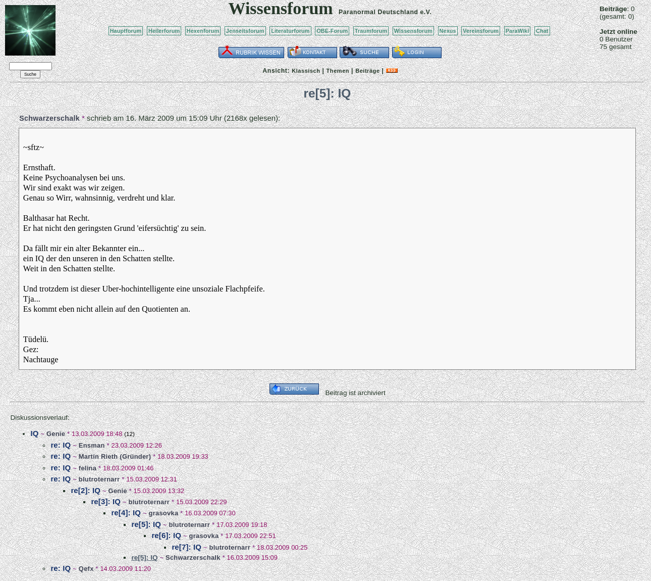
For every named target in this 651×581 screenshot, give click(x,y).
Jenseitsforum (245, 31)
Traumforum (371, 31)
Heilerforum (164, 31)
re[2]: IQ (85, 490)
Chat (542, 31)
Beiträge (367, 71)
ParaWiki (517, 31)
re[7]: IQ (186, 547)
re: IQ (60, 445)
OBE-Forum (332, 31)
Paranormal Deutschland (378, 12)
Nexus (448, 31)
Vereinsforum (481, 31)
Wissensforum (413, 31)
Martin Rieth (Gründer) (115, 456)
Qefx (86, 568)
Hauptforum (126, 31)
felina (87, 468)
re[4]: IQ (126, 512)
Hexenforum (203, 31)
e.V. (425, 12)
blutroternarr (99, 479)
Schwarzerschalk (49, 118)
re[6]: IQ (166, 535)
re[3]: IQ (106, 501)
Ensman (92, 445)
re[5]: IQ (146, 524)
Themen (338, 71)
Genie (55, 434)
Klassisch (306, 71)
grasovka (164, 513)
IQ (34, 433)
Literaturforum (290, 31)
